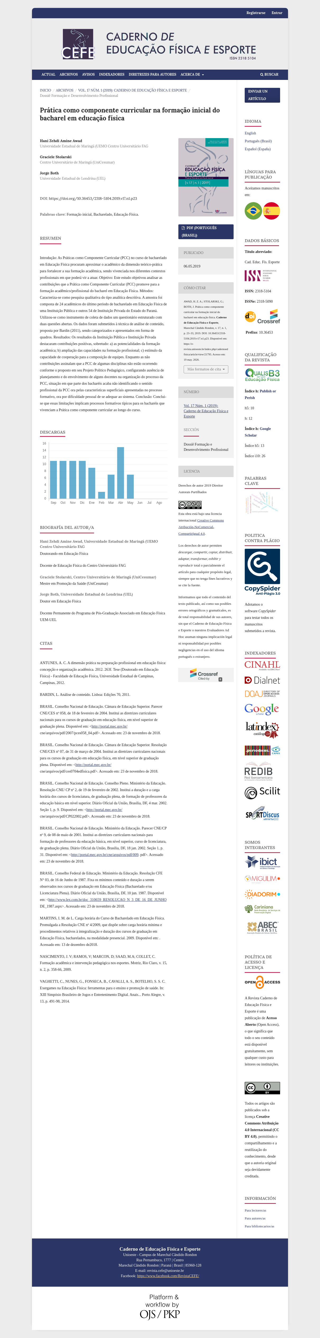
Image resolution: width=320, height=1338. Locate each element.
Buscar (269, 74)
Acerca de (191, 74)
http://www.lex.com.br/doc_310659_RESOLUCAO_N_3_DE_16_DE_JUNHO (107, 900)
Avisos (88, 74)
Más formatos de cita (204, 369)
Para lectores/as (255, 1210)
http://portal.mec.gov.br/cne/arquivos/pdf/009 (104, 855)
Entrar (277, 13)
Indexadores (111, 74)
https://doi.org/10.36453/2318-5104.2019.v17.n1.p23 (93, 198)
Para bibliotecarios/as (259, 1226)
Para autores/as (255, 1218)
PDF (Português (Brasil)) (199, 232)
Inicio (45, 90)
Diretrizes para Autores (152, 74)
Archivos (69, 74)
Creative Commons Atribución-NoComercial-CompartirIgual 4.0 (201, 527)
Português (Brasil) (258, 141)
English (250, 133)
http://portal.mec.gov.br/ (110, 726)
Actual (48, 74)
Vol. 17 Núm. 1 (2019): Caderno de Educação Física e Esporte (132, 90)
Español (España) (258, 149)
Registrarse (256, 13)
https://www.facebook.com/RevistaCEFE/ (168, 1276)
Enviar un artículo (257, 95)
